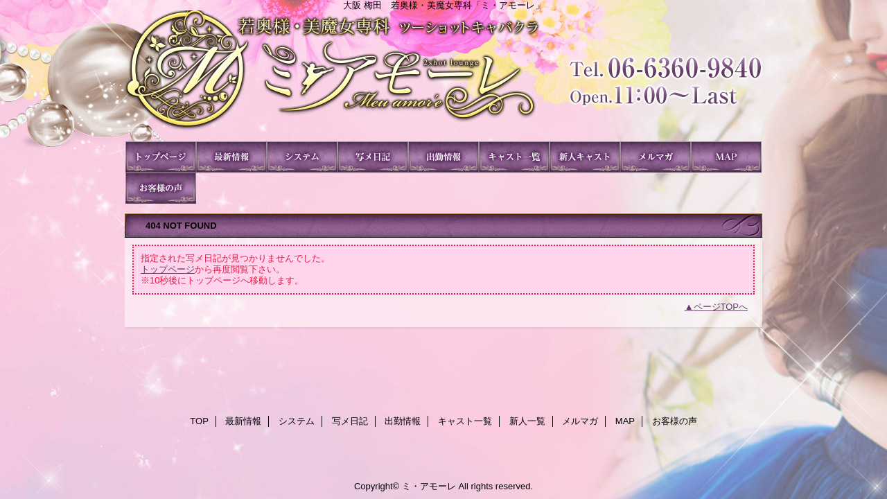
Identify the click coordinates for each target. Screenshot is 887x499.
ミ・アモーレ (443, 75)
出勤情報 (443, 157)
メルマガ (655, 157)
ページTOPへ (721, 306)
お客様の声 (160, 188)
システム (302, 157)
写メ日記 (372, 157)
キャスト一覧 (514, 157)
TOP (160, 157)
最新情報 (231, 157)
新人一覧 (585, 157)
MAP (726, 157)
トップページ (168, 269)
